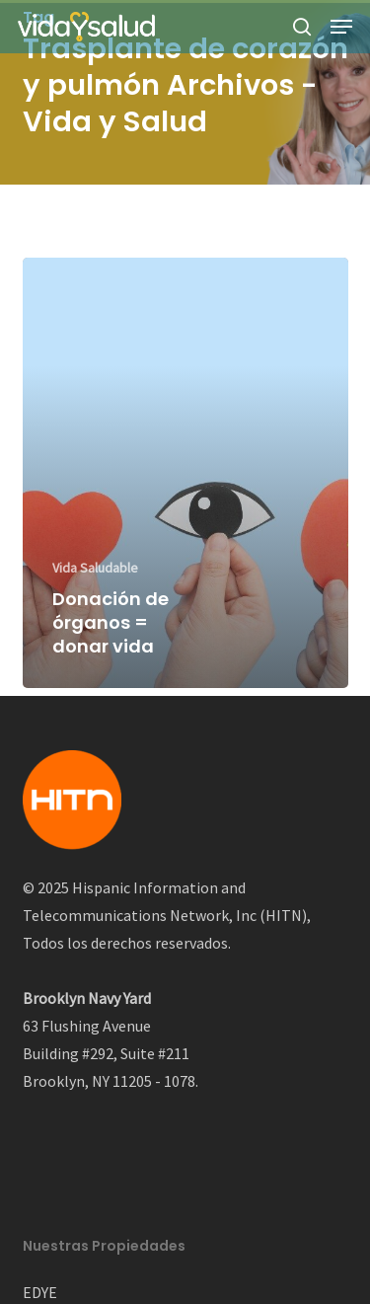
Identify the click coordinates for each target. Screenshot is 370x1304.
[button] (341, 27)
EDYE (40, 1292)
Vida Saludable (95, 567)
